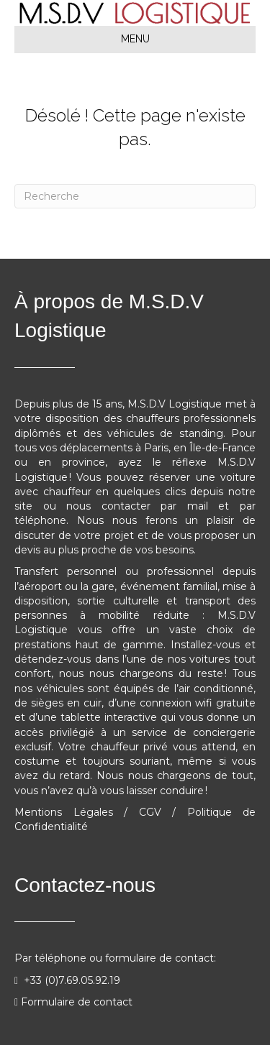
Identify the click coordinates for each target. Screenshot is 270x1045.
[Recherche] (135, 196)
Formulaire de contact (76, 1001)
